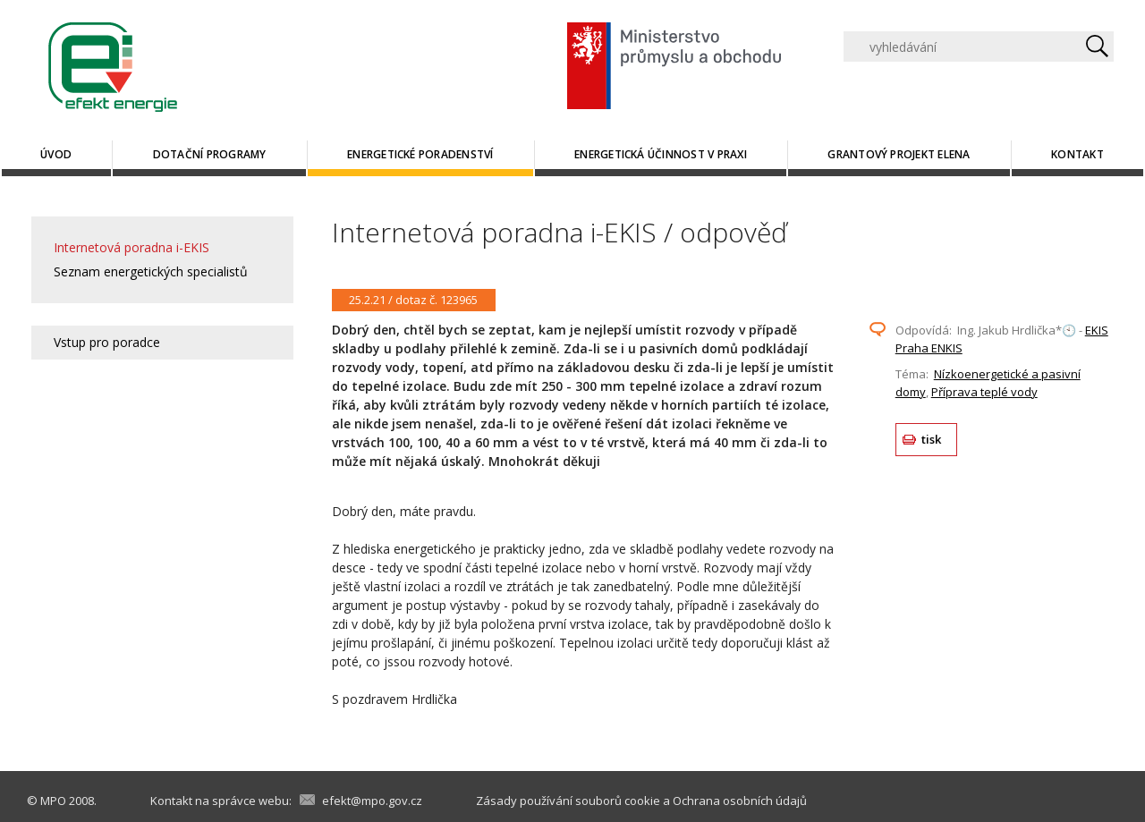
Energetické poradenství (420, 154)
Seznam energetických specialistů (151, 271)
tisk (931, 439)
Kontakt (1077, 154)
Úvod (56, 154)
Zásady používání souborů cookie (568, 800)
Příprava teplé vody (984, 392)
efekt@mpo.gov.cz (372, 800)
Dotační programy (210, 154)
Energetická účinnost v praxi (660, 154)
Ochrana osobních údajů (740, 800)
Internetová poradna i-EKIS (131, 247)
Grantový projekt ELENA (898, 154)
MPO (53, 800)
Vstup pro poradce (107, 342)
